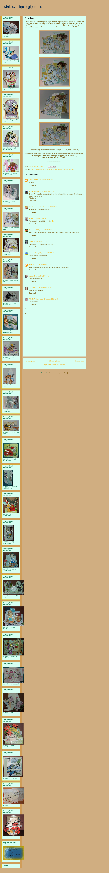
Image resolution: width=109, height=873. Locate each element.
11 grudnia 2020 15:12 (41, 241)
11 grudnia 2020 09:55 (44, 230)
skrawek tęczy (34, 253)
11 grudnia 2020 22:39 (44, 264)
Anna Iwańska (34, 191)
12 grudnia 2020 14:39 (43, 276)
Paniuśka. (32, 264)
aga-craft (32, 276)
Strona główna (54, 361)
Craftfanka (32, 287)
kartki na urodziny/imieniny (53, 169)
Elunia (31, 241)
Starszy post (79, 361)
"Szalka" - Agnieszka (36, 299)
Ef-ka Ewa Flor (34, 180)
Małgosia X (33, 230)
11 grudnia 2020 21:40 (46, 253)
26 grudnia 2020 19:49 (51, 299)
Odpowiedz (32, 185)
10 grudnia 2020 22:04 (47, 180)
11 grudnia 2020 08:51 (41, 218)
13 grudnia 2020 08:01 (44, 287)
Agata (31, 218)
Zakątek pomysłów (35, 207)
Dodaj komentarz (31, 309)
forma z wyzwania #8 (37, 169)
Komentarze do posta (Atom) (58, 373)
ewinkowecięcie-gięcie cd (21, 7)
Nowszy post (30, 361)
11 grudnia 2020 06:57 (50, 207)
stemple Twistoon (68, 169)
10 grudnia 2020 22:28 (47, 191)
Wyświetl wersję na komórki (54, 365)
